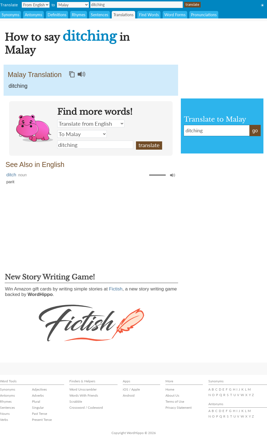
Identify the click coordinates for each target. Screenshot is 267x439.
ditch (11, 174)
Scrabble (75, 401)
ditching (136, 4)
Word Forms (175, 14)
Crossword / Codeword (86, 407)
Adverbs (38, 395)
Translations (123, 14)
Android (129, 395)
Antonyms (33, 14)
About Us (172, 395)
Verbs (4, 420)
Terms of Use (174, 401)
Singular (38, 407)
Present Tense (42, 420)
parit (10, 181)
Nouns (5, 413)
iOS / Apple (131, 389)
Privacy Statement (178, 407)
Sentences (99, 14)
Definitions (57, 14)
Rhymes (78, 14)
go (255, 130)
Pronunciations (204, 14)
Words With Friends (83, 395)
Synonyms (10, 14)
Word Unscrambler (83, 389)
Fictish (115, 289)
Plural (36, 401)
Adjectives (39, 389)
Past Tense (39, 413)
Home (169, 389)
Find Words (149, 14)
